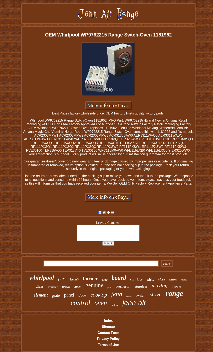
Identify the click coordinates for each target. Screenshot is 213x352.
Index (108, 320)
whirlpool (41, 277)
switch (140, 295)
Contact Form (108, 332)
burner (90, 278)
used (104, 280)
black (77, 286)
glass (40, 286)
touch (66, 286)
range (174, 293)
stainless (141, 286)
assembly (53, 286)
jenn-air (134, 303)
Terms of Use (108, 345)
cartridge (136, 279)
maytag (160, 285)
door (82, 295)
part (62, 278)
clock (161, 279)
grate (56, 295)
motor (184, 279)
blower (176, 286)
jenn (116, 294)
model (128, 296)
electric (173, 279)
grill (109, 287)
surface (114, 305)
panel (69, 295)
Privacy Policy (108, 339)
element (41, 295)
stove (156, 294)
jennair (74, 279)
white (150, 279)
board (119, 277)
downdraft (123, 286)
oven (100, 303)
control (80, 303)
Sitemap (108, 326)
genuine (94, 285)
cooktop (98, 295)
